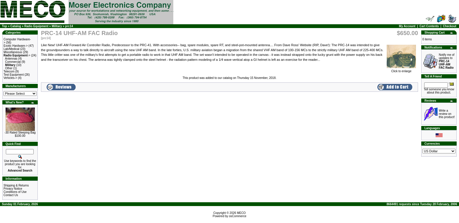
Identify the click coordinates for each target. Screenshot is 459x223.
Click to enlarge (401, 70)
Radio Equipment (36, 26)
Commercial (13, 61)
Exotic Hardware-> (16, 45)
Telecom (9, 71)
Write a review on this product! (447, 114)
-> (17, 55)
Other (9, 68)
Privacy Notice (13, 188)
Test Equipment (14, 74)
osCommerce (237, 216)
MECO (241, 213)
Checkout (449, 26)
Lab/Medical (11, 49)
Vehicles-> (10, 77)
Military (57, 26)
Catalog (15, 26)
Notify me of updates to (446, 61)
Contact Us (11, 195)
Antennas (11, 58)
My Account (407, 26)
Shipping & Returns (16, 185)
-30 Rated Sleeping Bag (19, 132)
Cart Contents (429, 26)
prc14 (69, 26)
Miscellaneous (13, 52)
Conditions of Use (15, 191)
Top (4, 26)
